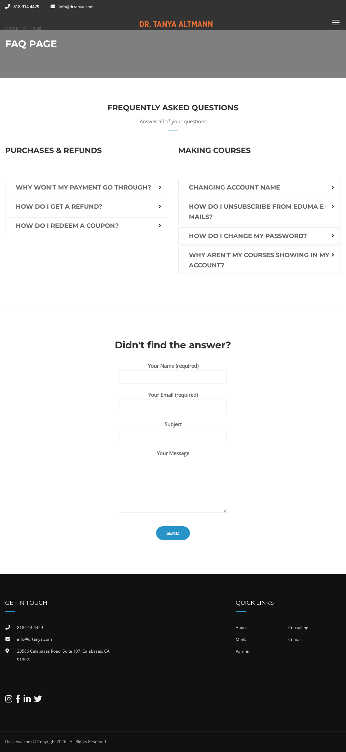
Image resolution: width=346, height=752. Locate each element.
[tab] (86, 187)
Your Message (173, 453)
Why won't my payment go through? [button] (83, 187)
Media (242, 639)
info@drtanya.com (76, 7)
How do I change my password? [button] (248, 236)
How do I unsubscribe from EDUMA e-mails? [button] (257, 212)
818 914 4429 (26, 7)
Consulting (298, 627)
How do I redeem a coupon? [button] (67, 225)
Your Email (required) (173, 400)
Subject (173, 430)
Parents (243, 651)
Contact (295, 639)
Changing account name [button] (234, 187)
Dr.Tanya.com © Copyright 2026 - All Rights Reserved (55, 741)
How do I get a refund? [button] (59, 206)
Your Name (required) (173, 371)
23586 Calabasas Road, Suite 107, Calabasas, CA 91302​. (63, 655)
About (241, 627)
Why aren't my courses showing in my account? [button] (259, 260)
